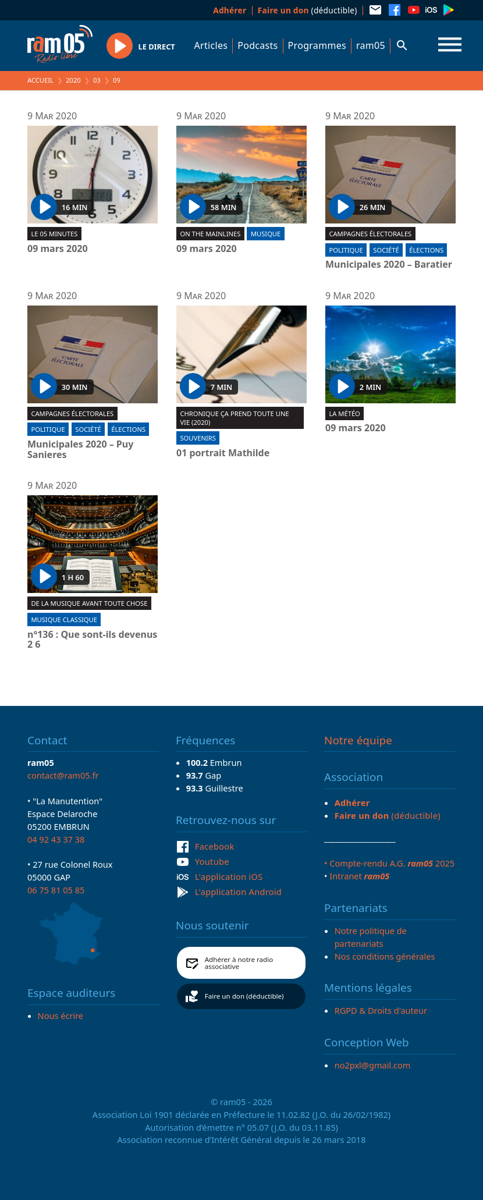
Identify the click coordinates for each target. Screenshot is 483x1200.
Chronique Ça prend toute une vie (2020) (234, 418)
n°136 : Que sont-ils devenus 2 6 (92, 640)
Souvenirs (197, 438)
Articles (211, 45)
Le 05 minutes (54, 233)
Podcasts (257, 45)
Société (386, 250)
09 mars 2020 (57, 249)
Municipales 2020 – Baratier (388, 265)
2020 (73, 80)
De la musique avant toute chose (89, 603)
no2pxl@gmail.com (373, 1065)
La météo (344, 413)
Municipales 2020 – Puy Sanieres (80, 449)
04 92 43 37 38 (55, 839)
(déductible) (307, 10)
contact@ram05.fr (63, 775)
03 (97, 80)
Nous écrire (60, 1015)
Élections (426, 250)
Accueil (40, 80)
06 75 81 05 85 (55, 890)
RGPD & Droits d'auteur (381, 1010)
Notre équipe (358, 740)
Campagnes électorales (370, 233)
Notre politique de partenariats (371, 937)
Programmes (317, 45)
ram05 (370, 45)
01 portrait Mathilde (222, 453)
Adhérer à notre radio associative (239, 963)
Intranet (359, 876)
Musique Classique (64, 619)
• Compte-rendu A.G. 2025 (389, 863)
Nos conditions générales (385, 956)
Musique (265, 233)
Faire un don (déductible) (244, 996)
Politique (346, 250)
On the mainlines (210, 233)
